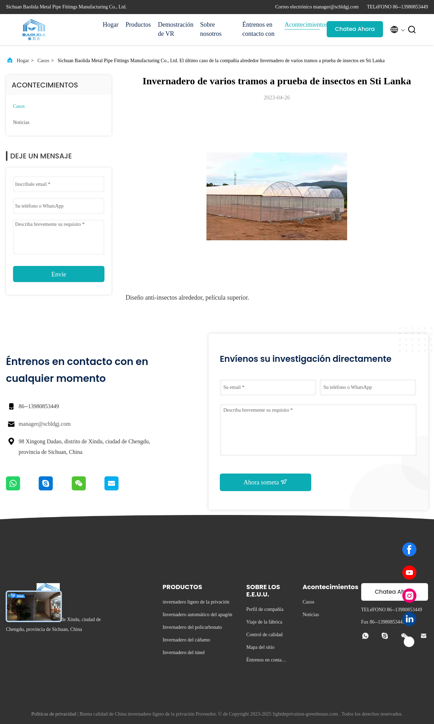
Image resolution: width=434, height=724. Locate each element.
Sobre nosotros (211, 29)
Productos (138, 24)
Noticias (21, 122)
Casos (43, 60)
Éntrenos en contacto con (258, 29)
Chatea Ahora (355, 29)
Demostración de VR (175, 29)
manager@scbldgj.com (45, 424)
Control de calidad (264, 634)
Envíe (58, 274)
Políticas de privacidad (53, 714)
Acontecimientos (302, 24)
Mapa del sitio (260, 647)
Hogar (111, 24)
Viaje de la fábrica (264, 622)
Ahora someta (266, 482)
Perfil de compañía (264, 609)
